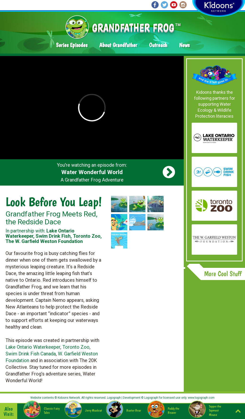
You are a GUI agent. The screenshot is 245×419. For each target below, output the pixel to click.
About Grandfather (118, 45)
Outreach (158, 45)
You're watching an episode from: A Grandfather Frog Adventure (92, 172)
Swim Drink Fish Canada (31, 354)
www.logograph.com (201, 397)
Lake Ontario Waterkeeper (33, 347)
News (184, 45)
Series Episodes (71, 45)
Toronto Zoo (75, 347)
